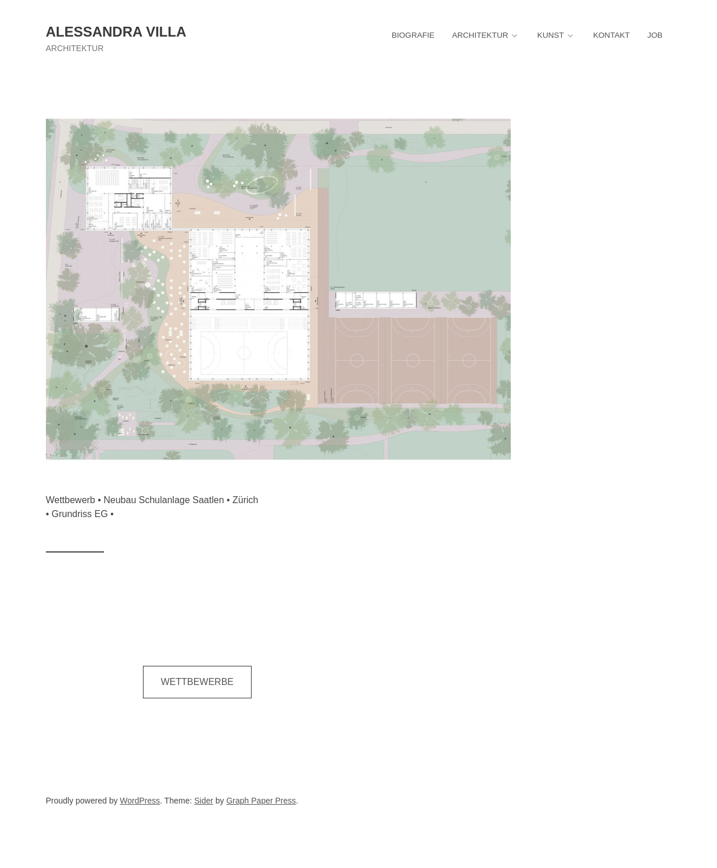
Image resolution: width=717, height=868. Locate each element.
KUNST (550, 35)
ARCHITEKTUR (480, 35)
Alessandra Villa (116, 32)
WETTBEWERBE (197, 682)
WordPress (140, 800)
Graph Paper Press (261, 800)
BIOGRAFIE (413, 35)
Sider (203, 800)
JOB (654, 35)
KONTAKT (611, 35)
